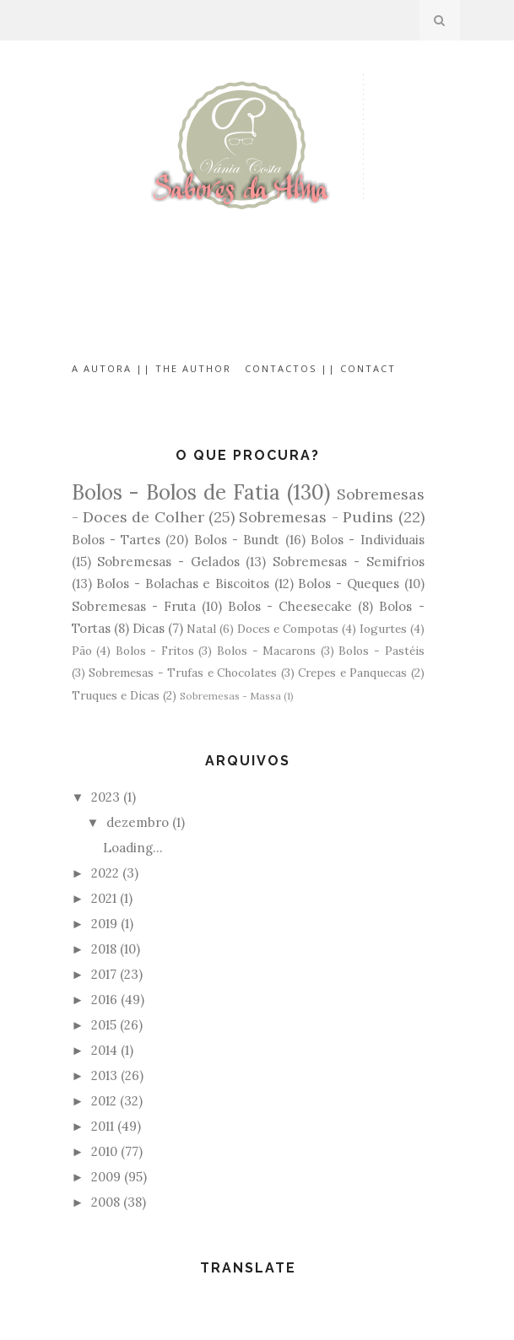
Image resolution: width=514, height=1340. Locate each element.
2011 (102, 1126)
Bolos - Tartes (116, 540)
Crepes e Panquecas (352, 672)
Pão (82, 650)
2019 (104, 924)
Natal (201, 628)
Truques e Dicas (116, 695)
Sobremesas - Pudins (316, 517)
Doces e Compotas (287, 628)
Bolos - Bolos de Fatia (176, 492)
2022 (105, 873)
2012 (103, 1101)
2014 (104, 1050)
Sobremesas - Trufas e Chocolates (183, 672)
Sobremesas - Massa (230, 695)
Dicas (149, 628)
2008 (105, 1202)
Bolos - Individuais (368, 540)
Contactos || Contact (320, 368)
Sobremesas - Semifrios (348, 562)
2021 (103, 898)
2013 (104, 1075)
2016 (104, 999)
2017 (103, 974)
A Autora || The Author (151, 368)
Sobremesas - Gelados (168, 562)
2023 (105, 797)
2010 (104, 1151)
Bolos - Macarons (266, 650)
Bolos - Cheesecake (290, 606)
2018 (103, 949)
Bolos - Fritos (155, 650)
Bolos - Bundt (237, 540)
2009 (106, 1177)
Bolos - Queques (348, 583)
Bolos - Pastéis (381, 650)
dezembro (137, 822)
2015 (103, 1025)
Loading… (133, 848)
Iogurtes (383, 628)
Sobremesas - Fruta (134, 606)
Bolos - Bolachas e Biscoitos (182, 583)
